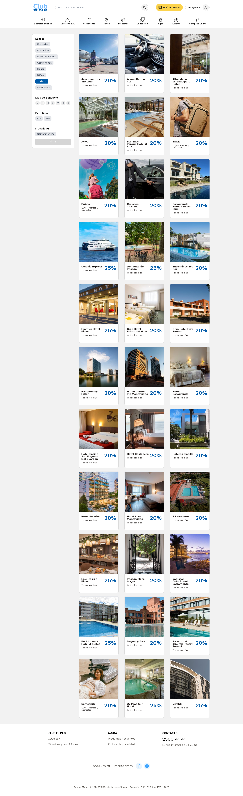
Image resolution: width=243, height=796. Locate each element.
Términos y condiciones (63, 744)
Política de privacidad (121, 744)
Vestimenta (89, 23)
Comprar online (46, 134)
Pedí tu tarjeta (169, 7)
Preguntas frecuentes (121, 738)
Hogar (160, 23)
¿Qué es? (54, 738)
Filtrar (53, 141)
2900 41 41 (174, 739)
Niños (107, 23)
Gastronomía (67, 23)
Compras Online (197, 23)
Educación (142, 23)
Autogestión (198, 7)
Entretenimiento (43, 23)
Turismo (176, 23)
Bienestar (123, 23)
